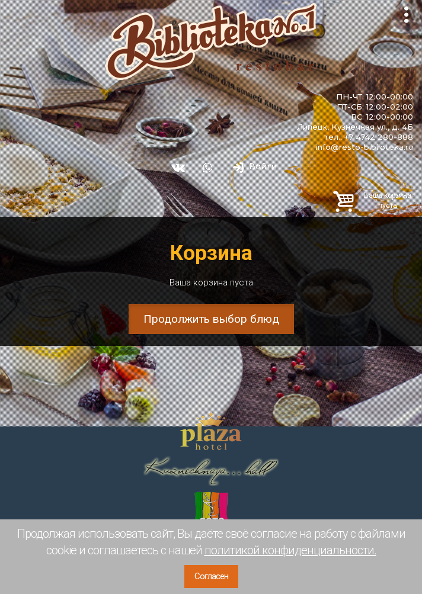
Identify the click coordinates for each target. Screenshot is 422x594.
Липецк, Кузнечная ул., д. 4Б (355, 126)
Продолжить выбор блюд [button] (211, 319)
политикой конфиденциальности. (290, 550)
